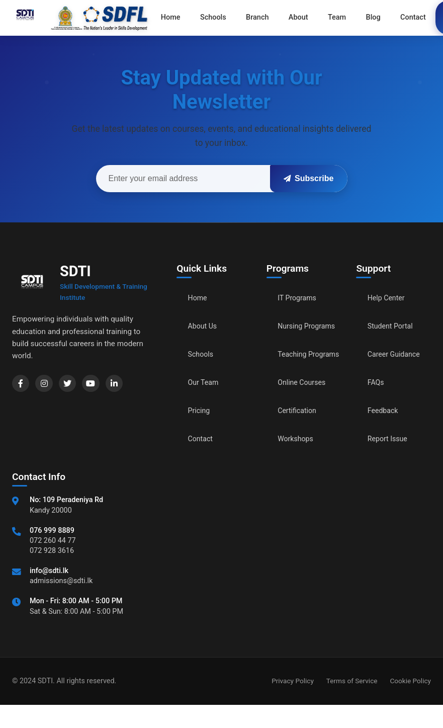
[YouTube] (101, 385)
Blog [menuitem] (344, 18)
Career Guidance (397, 354)
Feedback (385, 411)
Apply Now (419, 17)
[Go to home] (80, 17)
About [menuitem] (279, 18)
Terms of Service (352, 704)
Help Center (389, 298)
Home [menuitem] (168, 18)
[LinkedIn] (127, 385)
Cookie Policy (410, 704)
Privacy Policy (293, 704)
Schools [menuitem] (205, 18)
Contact (202, 439)
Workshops (298, 462)
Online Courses (305, 406)
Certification (299, 434)
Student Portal (393, 326)
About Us (204, 326)
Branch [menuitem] (244, 18)
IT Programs (299, 298)
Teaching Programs (295, 372)
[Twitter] (74, 385)
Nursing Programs (295, 331)
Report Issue (390, 439)
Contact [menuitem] (378, 18)
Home (199, 298)
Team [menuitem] (312, 18)
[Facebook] (22, 385)
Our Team (205, 382)
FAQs (377, 382)
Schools (202, 354)
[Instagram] (48, 385)
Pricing (200, 411)
